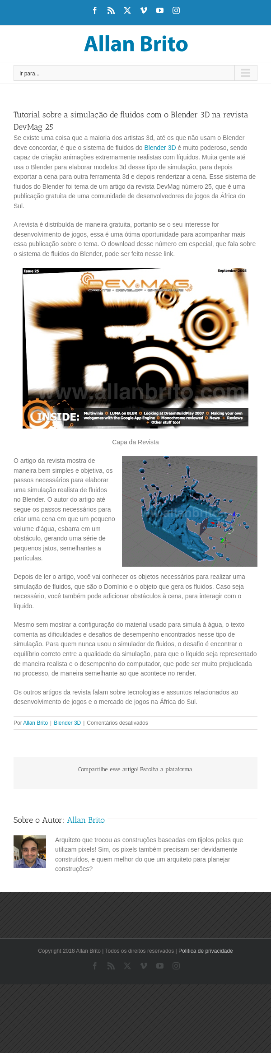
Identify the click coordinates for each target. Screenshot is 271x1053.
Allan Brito (35, 723)
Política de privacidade (205, 951)
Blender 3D (160, 147)
